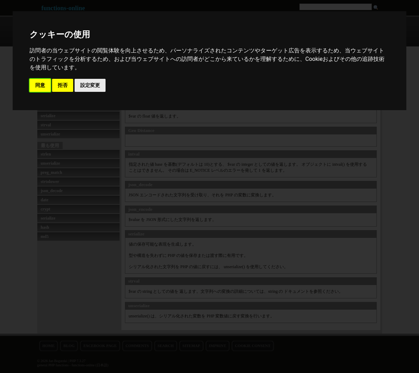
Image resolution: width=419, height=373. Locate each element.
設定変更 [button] (90, 85)
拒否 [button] (63, 85)
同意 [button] (40, 85)
